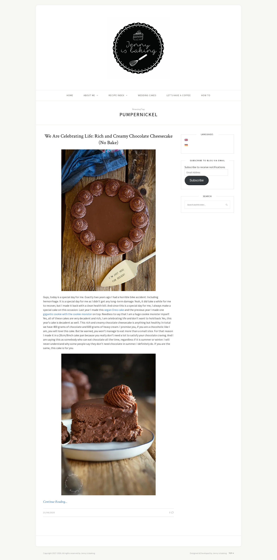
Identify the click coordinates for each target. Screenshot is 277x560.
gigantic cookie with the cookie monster (67, 314)
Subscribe (197, 180)
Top (231, 553)
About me (89, 95)
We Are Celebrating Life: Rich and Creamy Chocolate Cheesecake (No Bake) (109, 139)
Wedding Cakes (147, 95)
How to (205, 95)
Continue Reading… (55, 502)
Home (70, 95)
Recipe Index (116, 95)
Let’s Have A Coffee (179, 95)
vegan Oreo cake (114, 310)
